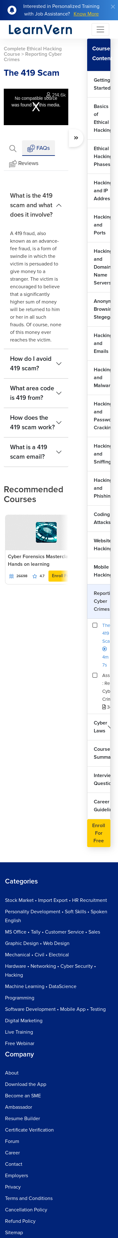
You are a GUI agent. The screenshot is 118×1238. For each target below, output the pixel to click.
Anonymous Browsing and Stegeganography (102, 309)
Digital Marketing (23, 1021)
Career (12, 1153)
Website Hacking (102, 545)
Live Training (19, 1032)
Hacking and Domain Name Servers (102, 267)
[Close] (113, 7)
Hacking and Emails (102, 343)
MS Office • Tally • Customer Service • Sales (52, 932)
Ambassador (18, 1107)
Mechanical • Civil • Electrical (37, 955)
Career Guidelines (102, 806)
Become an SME (23, 1096)
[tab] (13, 148)
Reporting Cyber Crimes (102, 601)
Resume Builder (22, 1118)
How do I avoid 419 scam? (31, 363)
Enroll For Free (66, 575)
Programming (19, 998)
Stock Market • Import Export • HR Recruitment (56, 900)
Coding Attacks (102, 518)
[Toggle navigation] (100, 29)
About (12, 1073)
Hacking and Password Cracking (102, 416)
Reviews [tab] (23, 164)
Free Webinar (19, 1043)
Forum (12, 1141)
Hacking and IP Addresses (102, 191)
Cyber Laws (100, 727)
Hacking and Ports (102, 225)
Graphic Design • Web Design (37, 943)
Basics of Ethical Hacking (102, 118)
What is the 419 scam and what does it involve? (31, 205)
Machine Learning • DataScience (40, 986)
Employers (16, 1175)
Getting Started (102, 84)
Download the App (25, 1084)
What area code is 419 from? (32, 393)
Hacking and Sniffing (102, 454)
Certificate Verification (29, 1130)
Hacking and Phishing (102, 488)
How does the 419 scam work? (32, 422)
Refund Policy (20, 1221)
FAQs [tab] (38, 148)
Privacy (13, 1187)
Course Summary (102, 753)
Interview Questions (102, 779)
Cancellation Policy (26, 1210)
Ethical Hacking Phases (102, 156)
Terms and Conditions (29, 1198)
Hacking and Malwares (102, 378)
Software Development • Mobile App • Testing (55, 1009)
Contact (13, 1164)
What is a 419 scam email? (28, 452)
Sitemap (14, 1232)
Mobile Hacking (102, 571)
